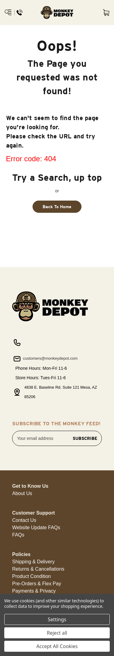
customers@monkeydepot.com (45, 359)
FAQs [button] (18, 534)
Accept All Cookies (57, 646)
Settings (57, 619)
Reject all (57, 632)
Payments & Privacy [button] (34, 591)
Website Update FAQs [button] (36, 527)
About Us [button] (22, 493)
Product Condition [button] (31, 576)
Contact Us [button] (24, 520)
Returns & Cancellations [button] (38, 569)
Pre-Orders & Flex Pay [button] (36, 583)
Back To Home (57, 206)
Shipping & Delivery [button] (33, 561)
